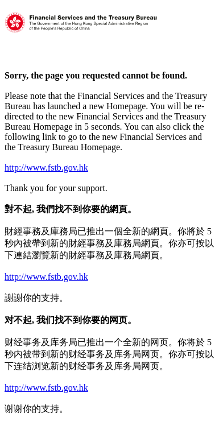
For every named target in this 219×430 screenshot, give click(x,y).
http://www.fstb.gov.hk (46, 167)
